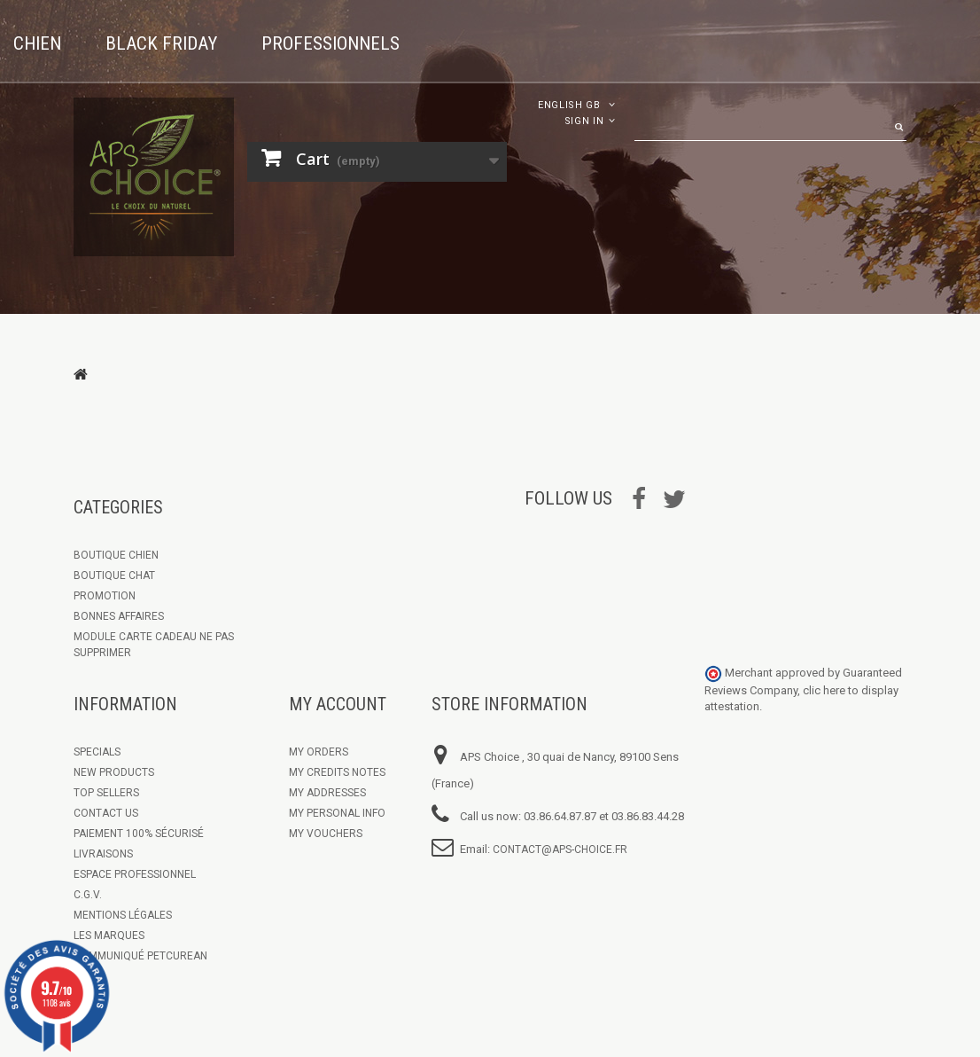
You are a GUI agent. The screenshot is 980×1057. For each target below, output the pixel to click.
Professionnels (330, 43)
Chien (37, 43)
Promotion (105, 596)
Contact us (106, 813)
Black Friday (161, 43)
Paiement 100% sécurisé (139, 833)
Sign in (584, 121)
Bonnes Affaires (119, 616)
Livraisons (103, 854)
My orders (318, 752)
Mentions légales (123, 915)
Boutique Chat (114, 575)
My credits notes (337, 772)
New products (114, 772)
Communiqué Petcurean (140, 956)
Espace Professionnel (135, 874)
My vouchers (325, 833)
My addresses (327, 793)
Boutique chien (116, 555)
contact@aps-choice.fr (560, 849)
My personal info (337, 813)
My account (337, 704)
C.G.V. (88, 895)
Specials (97, 752)
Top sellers (106, 793)
